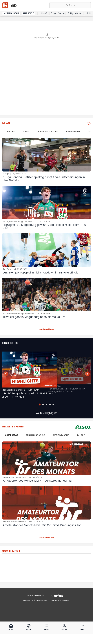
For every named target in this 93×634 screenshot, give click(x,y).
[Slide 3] (46, 404)
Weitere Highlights (46, 413)
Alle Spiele (28, 13)
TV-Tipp (81, 435)
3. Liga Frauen (57, 13)
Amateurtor (11, 435)
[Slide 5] (53, 404)
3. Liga (26, 132)
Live (44, 13)
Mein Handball (11, 13)
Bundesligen (73, 132)
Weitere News (46, 329)
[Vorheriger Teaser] (6, 373)
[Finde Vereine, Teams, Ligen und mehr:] (70, 5)
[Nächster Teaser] (87, 373)
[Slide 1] (39, 404)
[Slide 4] (50, 404)
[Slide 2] (43, 404)
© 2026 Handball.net (35, 596)
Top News (10, 132)
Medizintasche (61, 435)
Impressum (28, 600)
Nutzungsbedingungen (60, 600)
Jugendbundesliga (48, 132)
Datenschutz (41, 600)
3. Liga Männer (75, 13)
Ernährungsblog (35, 435)
